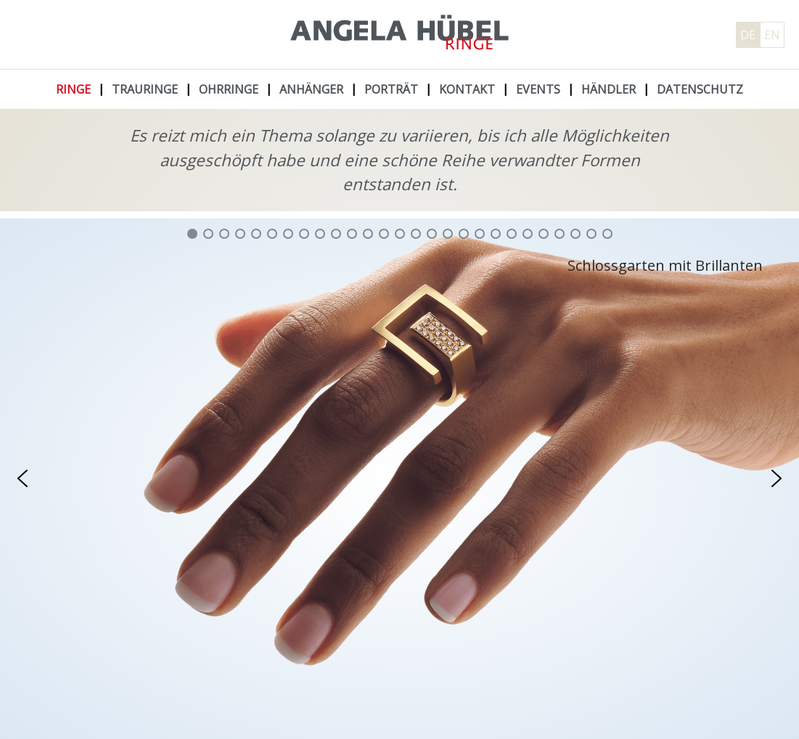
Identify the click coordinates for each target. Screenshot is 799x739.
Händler (608, 89)
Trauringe (145, 89)
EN (772, 35)
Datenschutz (700, 89)
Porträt (391, 89)
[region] (399, 479)
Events (538, 89)
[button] (192, 234)
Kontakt (467, 89)
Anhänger (311, 89)
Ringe (73, 89)
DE (747, 35)
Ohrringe (228, 89)
